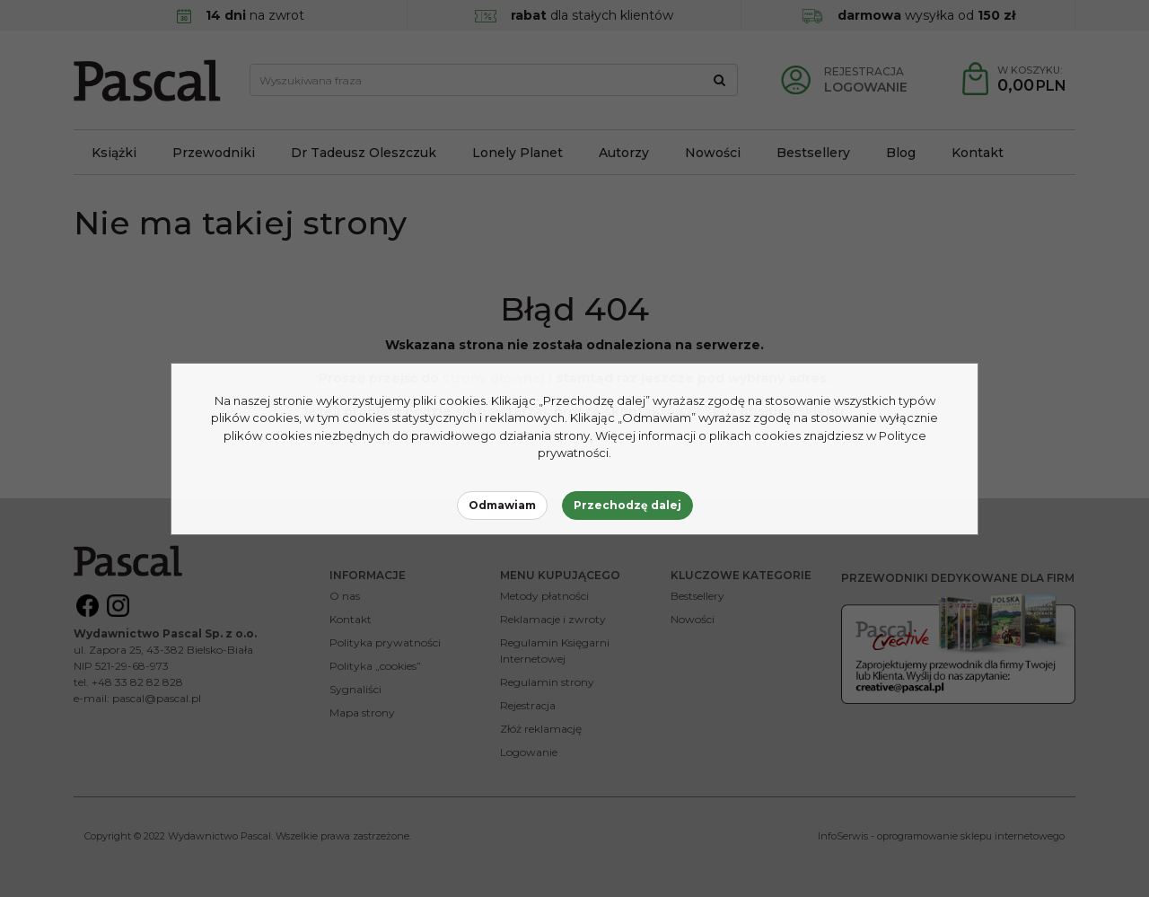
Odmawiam (502, 505)
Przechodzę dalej (627, 505)
